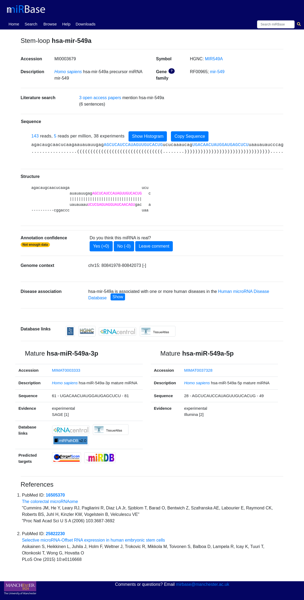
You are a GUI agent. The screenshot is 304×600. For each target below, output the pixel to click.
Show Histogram (147, 136)
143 (35, 136)
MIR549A (214, 59)
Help (66, 24)
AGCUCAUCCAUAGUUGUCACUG (133, 145)
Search (31, 24)
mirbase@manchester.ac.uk (202, 584)
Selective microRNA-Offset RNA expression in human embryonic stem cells (93, 540)
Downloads (86, 24)
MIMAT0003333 (66, 370)
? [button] (172, 71)
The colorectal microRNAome (50, 501)
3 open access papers (100, 97)
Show (117, 297)
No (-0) (124, 246)
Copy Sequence (189, 136)
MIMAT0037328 (198, 370)
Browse (50, 24)
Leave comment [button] (154, 246)
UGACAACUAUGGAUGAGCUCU (220, 145)
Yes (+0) (101, 246)
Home (15, 23)
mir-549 (217, 71)
